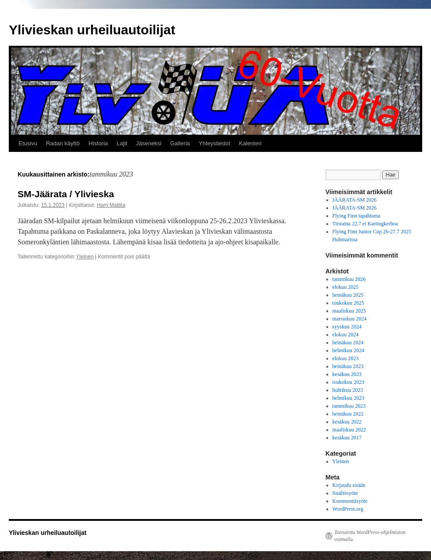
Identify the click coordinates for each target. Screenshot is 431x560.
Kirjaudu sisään (348, 485)
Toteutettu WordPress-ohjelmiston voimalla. (369, 535)
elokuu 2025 (345, 287)
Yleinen (85, 257)
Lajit (122, 143)
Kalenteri (250, 143)
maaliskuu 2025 (349, 311)
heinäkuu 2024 (348, 342)
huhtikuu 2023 (347, 390)
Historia (98, 143)
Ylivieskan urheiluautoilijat (92, 29)
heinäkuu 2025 (348, 295)
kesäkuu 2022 (347, 422)
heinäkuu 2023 (348, 366)
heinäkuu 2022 (348, 414)
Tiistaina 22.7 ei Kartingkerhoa (365, 224)
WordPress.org (347, 509)
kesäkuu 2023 (347, 374)
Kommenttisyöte (350, 501)
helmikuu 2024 (348, 350)
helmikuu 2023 (348, 398)
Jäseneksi (148, 143)
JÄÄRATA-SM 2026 (354, 200)
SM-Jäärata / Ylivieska (66, 194)
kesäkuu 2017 (347, 438)
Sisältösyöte (345, 493)
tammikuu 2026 (349, 279)
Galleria (180, 143)
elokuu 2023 (345, 358)
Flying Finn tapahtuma (356, 216)
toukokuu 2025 (348, 303)
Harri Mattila (111, 205)
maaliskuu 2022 (349, 430)
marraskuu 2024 (349, 319)
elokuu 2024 (345, 335)
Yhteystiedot (214, 143)
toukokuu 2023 (348, 382)
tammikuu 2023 (349, 406)
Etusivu (27, 143)
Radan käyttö (63, 143)
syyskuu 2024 (347, 327)
